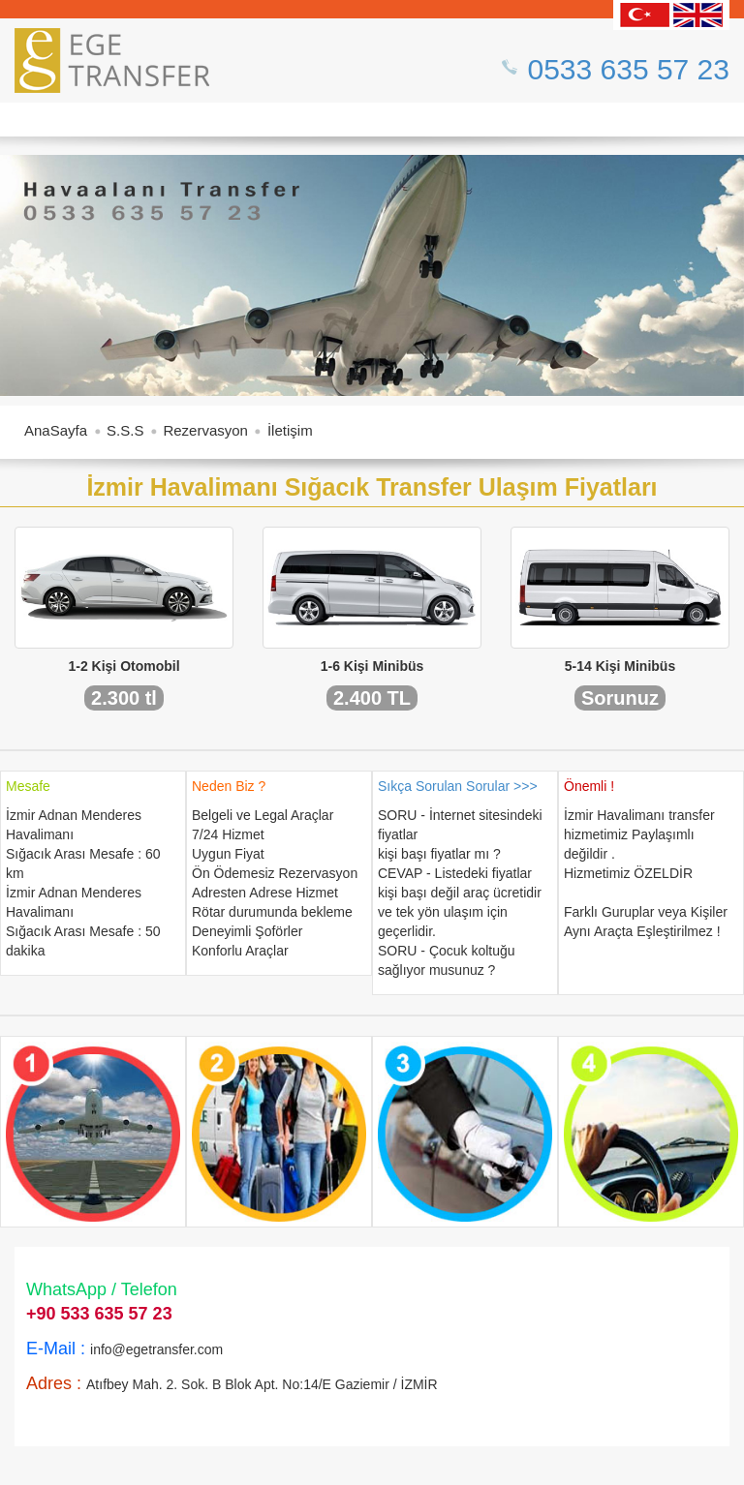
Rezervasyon (205, 430)
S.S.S (125, 430)
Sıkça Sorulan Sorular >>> (458, 786)
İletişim (290, 430)
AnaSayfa (55, 430)
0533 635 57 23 (628, 69)
